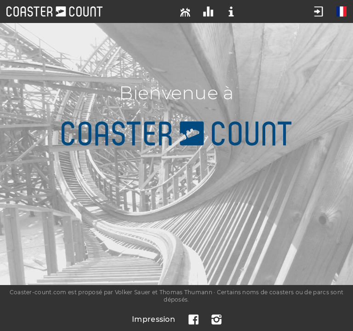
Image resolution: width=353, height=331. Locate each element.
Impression (153, 319)
